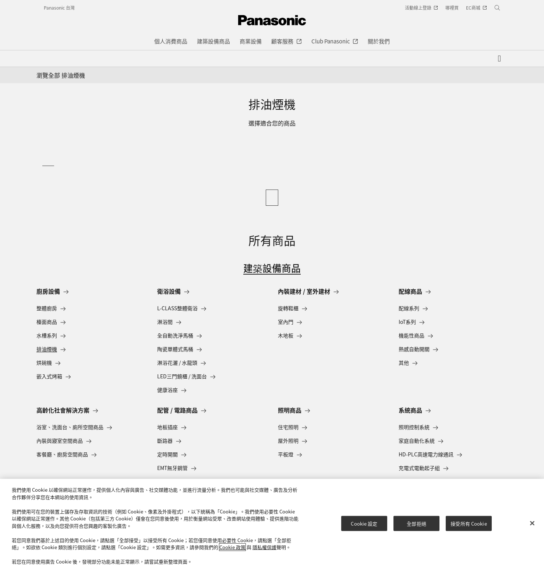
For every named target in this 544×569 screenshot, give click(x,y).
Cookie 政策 (232, 547)
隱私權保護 (264, 547)
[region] (272, 524)
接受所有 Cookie (469, 523)
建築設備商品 (272, 268)
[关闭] (532, 523)
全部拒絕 (416, 523)
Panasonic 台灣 (59, 7)
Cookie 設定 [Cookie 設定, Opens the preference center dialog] (364, 523)
